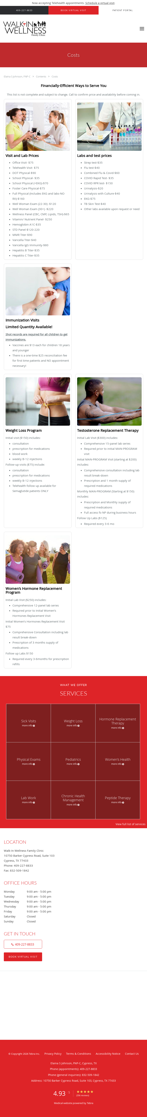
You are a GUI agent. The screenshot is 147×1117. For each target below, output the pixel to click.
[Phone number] (23, 944)
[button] (73, 10)
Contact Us (132, 1053)
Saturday (31, 916)
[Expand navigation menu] (142, 28)
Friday (31, 911)
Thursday (31, 906)
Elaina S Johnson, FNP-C (17, 76)
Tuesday (31, 896)
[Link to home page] (68, 29)
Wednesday (31, 901)
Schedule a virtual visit (99, 3)
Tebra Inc (34, 1053)
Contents (41, 76)
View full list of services (130, 824)
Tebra (90, 1103)
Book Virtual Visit (23, 956)
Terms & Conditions (78, 1053)
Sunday (31, 921)
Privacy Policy (52, 1053)
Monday (31, 891)
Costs (55, 76)
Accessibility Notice (108, 1053)
